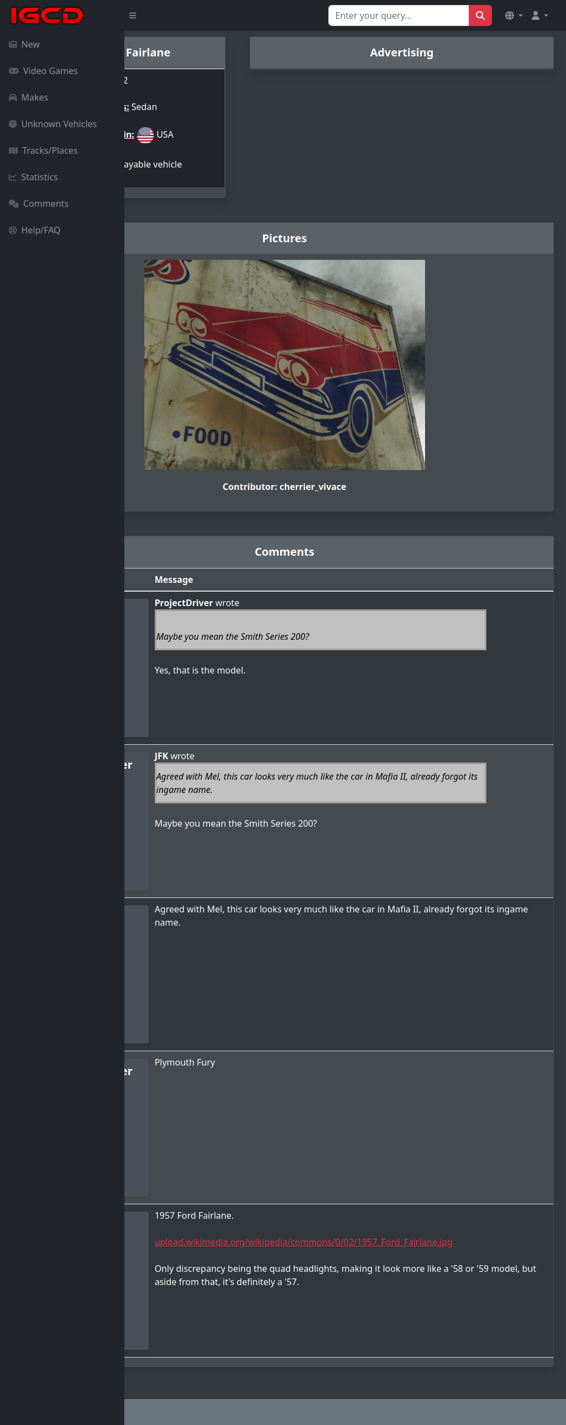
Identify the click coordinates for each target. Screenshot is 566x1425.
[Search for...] (398, 15)
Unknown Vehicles (53, 124)
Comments (39, 203)
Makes (28, 97)
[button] (514, 15)
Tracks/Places (43, 150)
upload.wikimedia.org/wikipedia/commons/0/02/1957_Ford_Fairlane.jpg (388, 1230)
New (24, 44)
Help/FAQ (35, 230)
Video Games (43, 71)
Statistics (33, 177)
